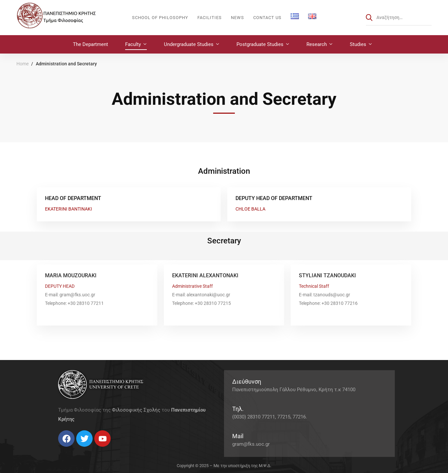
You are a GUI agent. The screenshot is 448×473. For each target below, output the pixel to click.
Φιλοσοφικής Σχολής (136, 410)
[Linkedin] (77, 449)
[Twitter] (64, 449)
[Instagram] (71, 449)
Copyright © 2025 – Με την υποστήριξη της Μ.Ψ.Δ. (224, 465)
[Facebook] (58, 449)
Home (22, 63)
